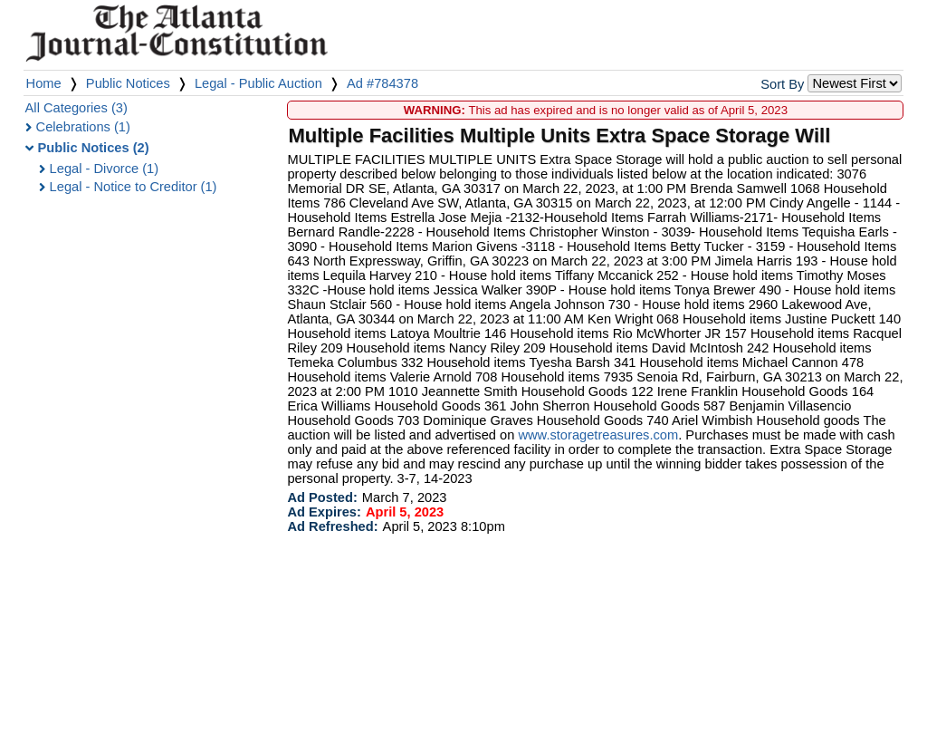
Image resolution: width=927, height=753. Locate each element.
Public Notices (128, 83)
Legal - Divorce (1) (104, 168)
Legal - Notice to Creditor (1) (133, 186)
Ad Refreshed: (332, 526)
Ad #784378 (382, 83)
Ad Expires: (323, 512)
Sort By (782, 84)
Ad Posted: (322, 497)
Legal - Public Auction (258, 83)
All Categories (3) (76, 108)
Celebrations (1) (83, 127)
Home (44, 83)
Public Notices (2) (93, 147)
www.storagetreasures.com (598, 435)
